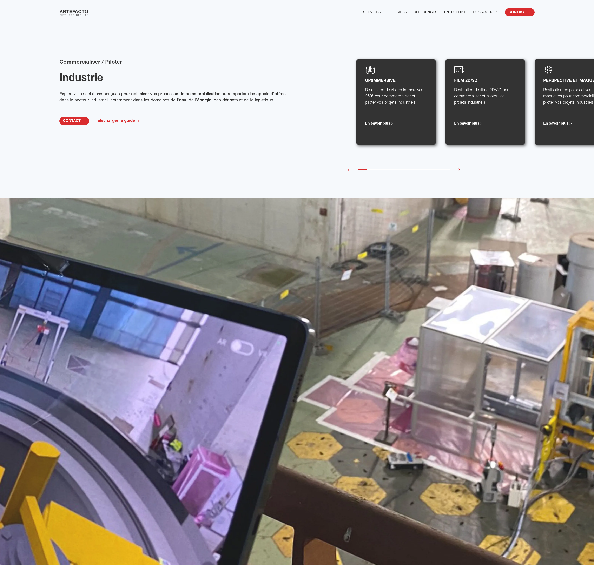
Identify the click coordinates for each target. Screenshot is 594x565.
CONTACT (519, 12)
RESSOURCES (485, 12)
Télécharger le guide (118, 121)
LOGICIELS (397, 12)
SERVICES (372, 12)
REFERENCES (425, 12)
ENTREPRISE (455, 12)
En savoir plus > (379, 124)
